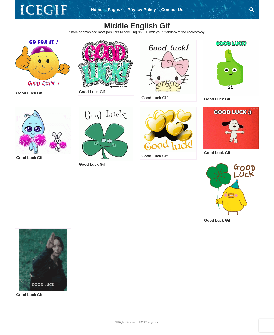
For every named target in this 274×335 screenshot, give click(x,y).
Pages (114, 9)
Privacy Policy (141, 9)
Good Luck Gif (29, 93)
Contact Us (172, 9)
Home (97, 9)
